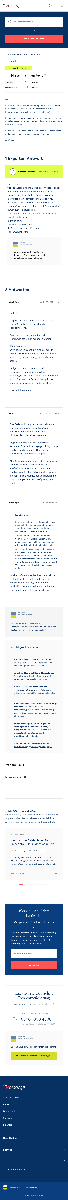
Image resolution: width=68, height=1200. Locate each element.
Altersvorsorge (11, 1097)
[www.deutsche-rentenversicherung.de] (34, 1056)
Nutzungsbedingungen (41, 746)
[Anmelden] (34, 965)
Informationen (20, 746)
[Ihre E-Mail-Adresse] (34, 953)
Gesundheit (9, 1111)
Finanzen (7, 1124)
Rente (6, 1104)
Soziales (7, 1118)
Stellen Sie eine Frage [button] (34, 38)
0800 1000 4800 (36, 1019)
